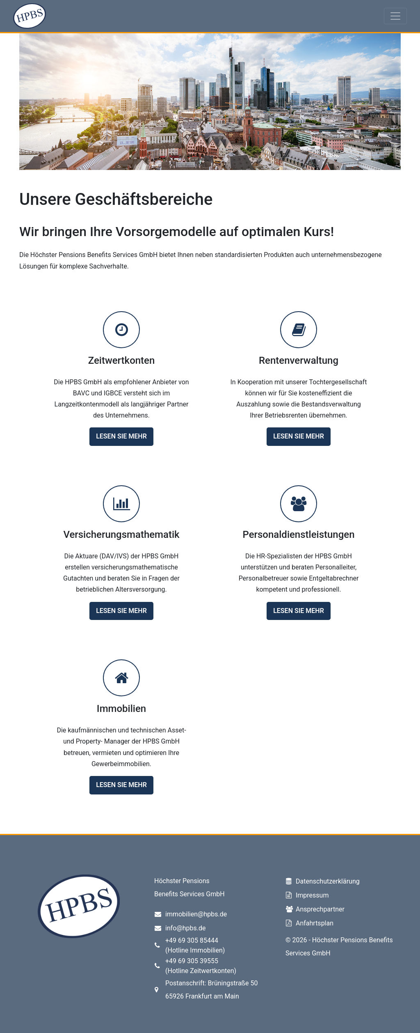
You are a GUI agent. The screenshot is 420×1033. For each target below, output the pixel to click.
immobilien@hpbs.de (196, 914)
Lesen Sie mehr (121, 436)
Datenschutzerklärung (328, 881)
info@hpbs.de (185, 928)
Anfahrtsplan (314, 923)
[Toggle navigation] (395, 16)
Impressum (312, 895)
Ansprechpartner (320, 909)
